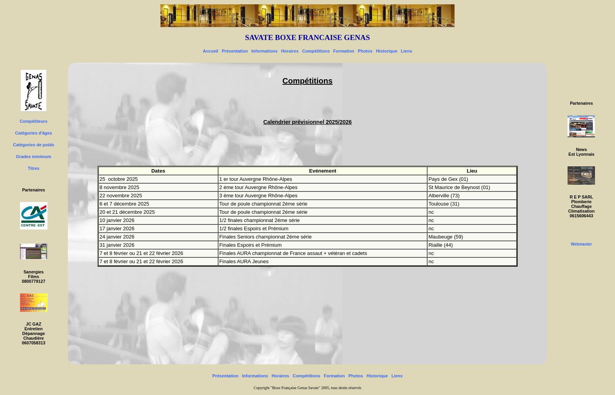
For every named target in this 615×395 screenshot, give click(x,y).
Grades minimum (33, 156)
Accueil (210, 51)
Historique (386, 51)
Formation (344, 51)
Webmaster (581, 244)
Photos (365, 51)
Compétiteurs (33, 121)
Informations (264, 51)
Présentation (235, 51)
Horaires (290, 51)
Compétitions (315, 51)
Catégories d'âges (33, 133)
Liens (406, 51)
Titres (34, 168)
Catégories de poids (33, 144)
